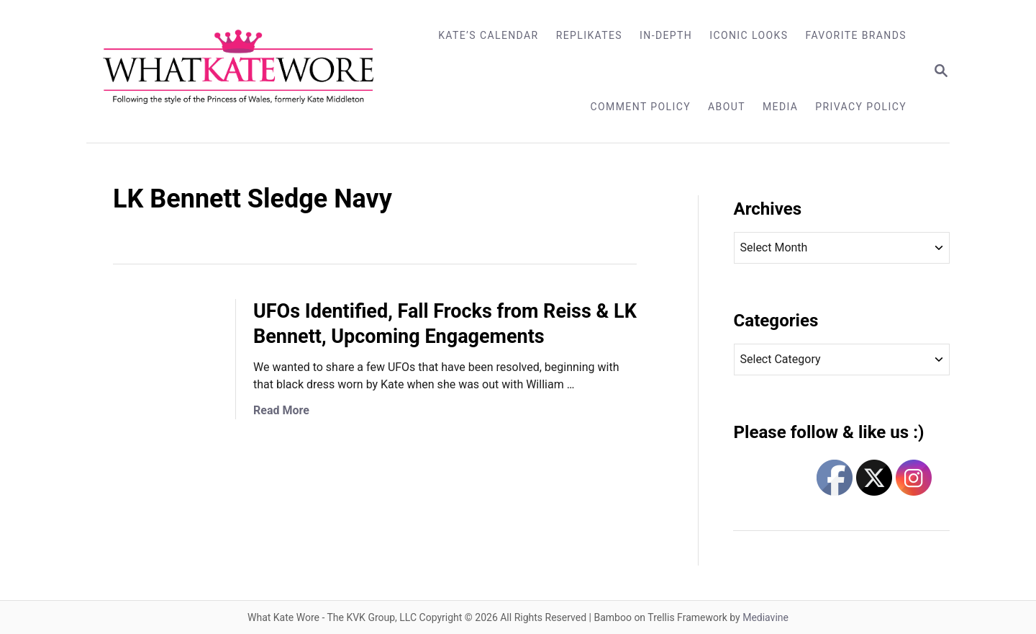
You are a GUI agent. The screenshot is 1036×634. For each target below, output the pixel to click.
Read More (281, 410)
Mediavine (765, 617)
